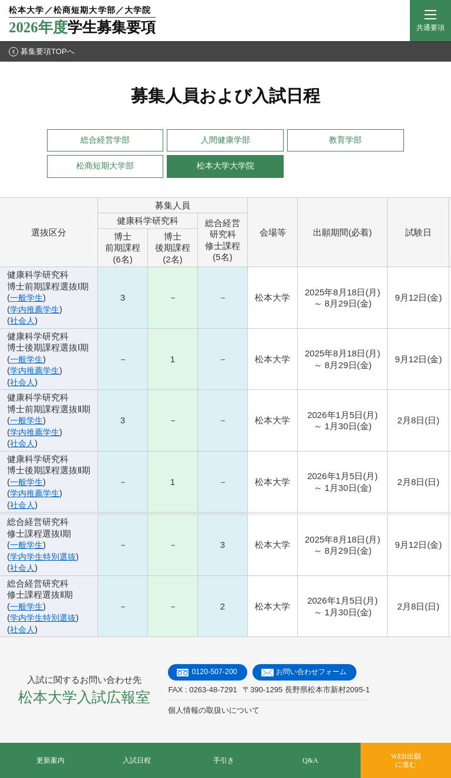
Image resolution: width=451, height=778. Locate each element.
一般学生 (27, 297)
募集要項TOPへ (42, 51)
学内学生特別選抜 (45, 556)
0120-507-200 (215, 672)
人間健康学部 (225, 140)
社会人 (23, 320)
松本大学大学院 (225, 165)
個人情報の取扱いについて (214, 710)
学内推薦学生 (36, 309)
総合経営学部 (105, 140)
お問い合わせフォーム (316, 672)
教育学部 (345, 140)
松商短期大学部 (105, 165)
